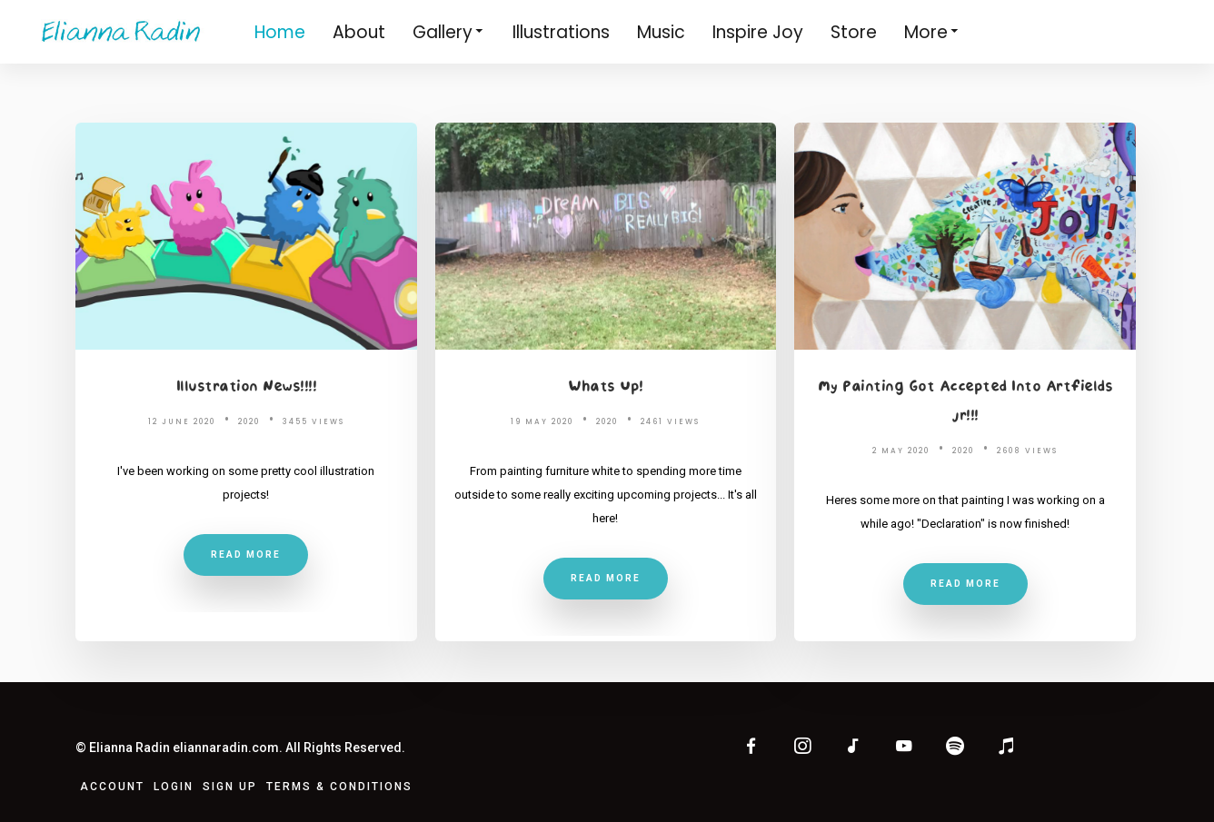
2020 (249, 422)
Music (661, 32)
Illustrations (561, 32)
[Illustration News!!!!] (246, 236)
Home (279, 32)
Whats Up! (605, 387)
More (932, 31)
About (359, 32)
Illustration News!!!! (246, 387)
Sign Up (230, 786)
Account (112, 786)
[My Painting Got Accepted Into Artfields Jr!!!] (965, 236)
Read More (246, 555)
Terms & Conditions (339, 786)
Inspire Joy (757, 32)
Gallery (449, 31)
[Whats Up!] (605, 236)
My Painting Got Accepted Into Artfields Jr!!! (965, 401)
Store (854, 32)
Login (174, 786)
